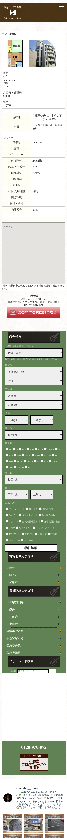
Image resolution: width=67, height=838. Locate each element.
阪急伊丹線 (13, 645)
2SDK (28, 455)
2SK (11, 455)
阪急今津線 (13, 652)
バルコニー (14, 540)
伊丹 (12, 609)
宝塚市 (13, 582)
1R (10, 449)
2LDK (37, 455)
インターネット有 (45, 528)
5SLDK (20, 467)
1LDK (41, 449)
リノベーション (17, 509)
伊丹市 (13, 575)
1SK (24, 449)
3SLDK (30, 461)
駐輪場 (53, 534)
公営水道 (42, 534)
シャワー (13, 515)
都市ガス (29, 534)
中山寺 (13, 623)
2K (59, 449)
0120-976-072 (34, 747)
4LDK (55, 461)
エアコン (13, 521)
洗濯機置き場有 (52, 521)
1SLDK (50, 449)
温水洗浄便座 (48, 515)
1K (16, 449)
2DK (19, 455)
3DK (11, 461)
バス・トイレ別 (30, 515)
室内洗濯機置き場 (31, 521)
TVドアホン (15, 534)
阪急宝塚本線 (15, 638)
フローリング (31, 540)
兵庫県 (10, 567)
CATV (12, 528)
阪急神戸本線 (15, 631)
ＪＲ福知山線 (15, 602)
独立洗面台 (47, 509)
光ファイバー (25, 528)
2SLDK (47, 455)
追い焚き (33, 509)
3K (56, 455)
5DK (11, 467)
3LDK (20, 461)
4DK (46, 461)
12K (30, 467)
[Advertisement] (33, 707)
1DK (32, 449)
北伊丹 (13, 616)
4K (38, 461)
